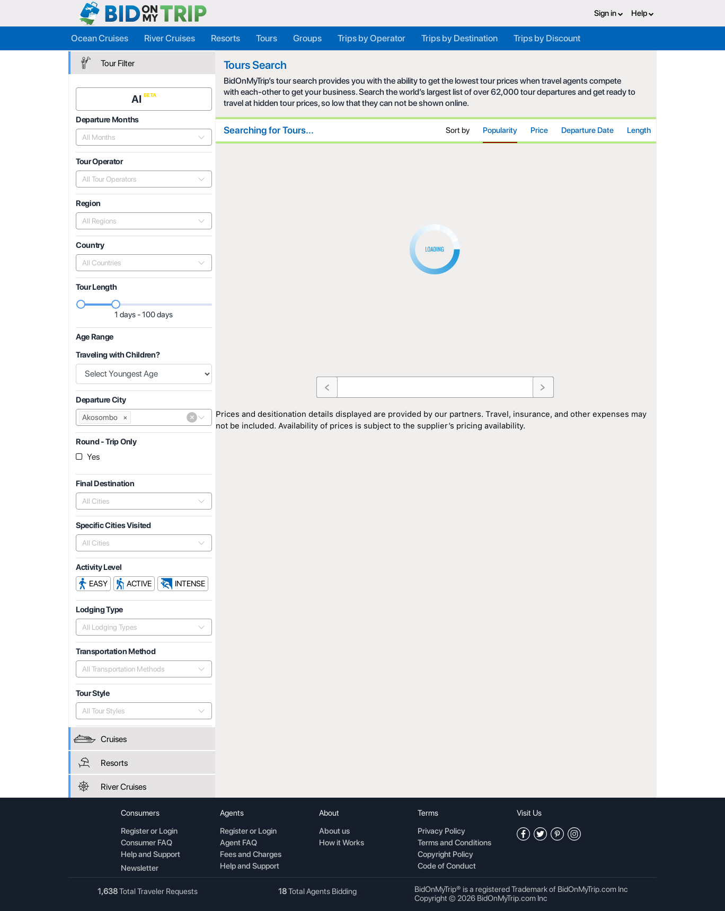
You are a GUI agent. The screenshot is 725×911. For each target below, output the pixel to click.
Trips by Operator (371, 38)
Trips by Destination (459, 38)
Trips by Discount (547, 38)
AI (137, 99)
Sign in (608, 13)
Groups (307, 38)
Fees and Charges (250, 855)
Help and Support (150, 855)
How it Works (341, 843)
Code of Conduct (447, 866)
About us (334, 831)
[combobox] (138, 137)
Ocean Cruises (99, 38)
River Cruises (169, 38)
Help (642, 13)
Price (539, 130)
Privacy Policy (441, 831)
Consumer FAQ (146, 843)
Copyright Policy (445, 855)
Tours (266, 38)
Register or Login (149, 831)
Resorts (225, 38)
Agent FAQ (238, 843)
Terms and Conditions (454, 843)
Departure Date (587, 130)
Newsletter (139, 868)
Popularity (500, 130)
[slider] (81, 304)
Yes (93, 457)
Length (639, 130)
